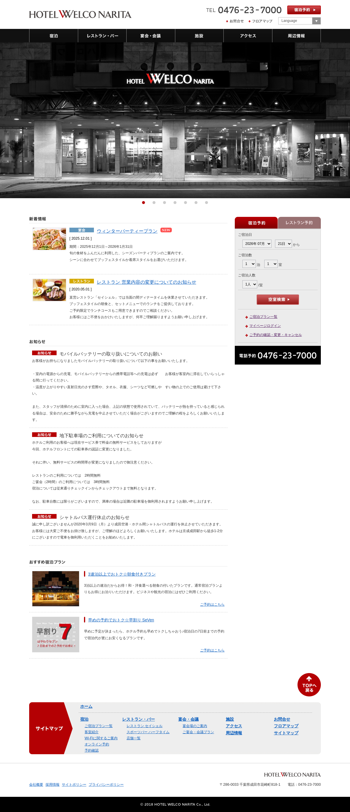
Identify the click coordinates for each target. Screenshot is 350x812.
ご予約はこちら (212, 604)
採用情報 (53, 785)
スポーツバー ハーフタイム (148, 732)
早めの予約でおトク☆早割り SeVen (121, 620)
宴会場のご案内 (195, 726)
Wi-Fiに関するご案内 (101, 738)
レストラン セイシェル (144, 726)
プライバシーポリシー (106, 785)
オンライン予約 (97, 744)
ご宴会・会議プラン (198, 732)
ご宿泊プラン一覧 (263, 317)
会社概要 (36, 785)
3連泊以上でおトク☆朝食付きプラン (122, 574)
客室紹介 (92, 732)
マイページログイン (265, 326)
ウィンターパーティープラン (127, 231)
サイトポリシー (74, 785)
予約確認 (92, 750)
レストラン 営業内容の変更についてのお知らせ (146, 282)
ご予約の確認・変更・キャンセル (275, 335)
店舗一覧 (134, 738)
